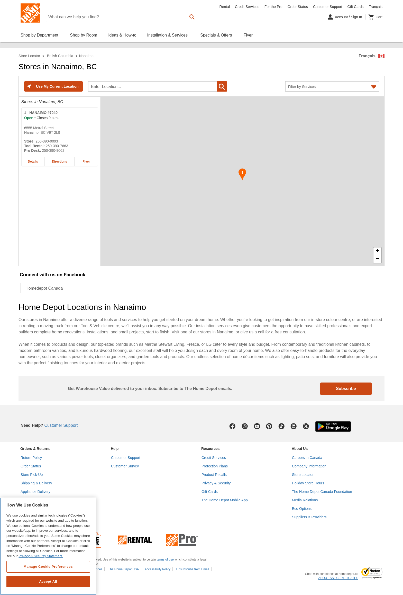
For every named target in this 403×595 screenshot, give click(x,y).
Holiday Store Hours (308, 483)
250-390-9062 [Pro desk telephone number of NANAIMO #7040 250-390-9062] (53, 150)
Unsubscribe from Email (192, 569)
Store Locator (29, 56)
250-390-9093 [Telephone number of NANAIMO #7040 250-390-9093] (46, 141)
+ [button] (377, 251)
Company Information (309, 466)
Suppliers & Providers (309, 517)
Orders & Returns (35, 449)
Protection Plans (215, 466)
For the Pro (273, 7)
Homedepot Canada (44, 288)
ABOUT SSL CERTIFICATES (338, 578)
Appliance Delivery (35, 492)
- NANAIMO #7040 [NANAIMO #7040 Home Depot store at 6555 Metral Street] (41, 113)
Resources (210, 449)
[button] (192, 17)
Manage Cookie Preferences (48, 567)
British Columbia (60, 56)
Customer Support (327, 7)
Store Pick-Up (32, 475)
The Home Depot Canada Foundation (322, 492)
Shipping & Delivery (36, 483)
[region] (48, 546)
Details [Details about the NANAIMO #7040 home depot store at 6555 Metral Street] (33, 161)
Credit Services (247, 7)
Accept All (48, 581)
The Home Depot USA (123, 569)
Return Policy (31, 458)
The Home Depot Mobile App (225, 500)
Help (114, 449)
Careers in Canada (307, 458)
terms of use (165, 559)
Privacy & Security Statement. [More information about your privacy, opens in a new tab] (41, 556)
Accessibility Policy (158, 569)
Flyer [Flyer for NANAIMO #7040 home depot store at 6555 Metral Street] (86, 161)
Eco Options (302, 509)
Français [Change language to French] (375, 7)
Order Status (298, 7)
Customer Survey (125, 466)
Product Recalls (214, 475)
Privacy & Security (216, 483)
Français (367, 56)
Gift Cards (355, 7)
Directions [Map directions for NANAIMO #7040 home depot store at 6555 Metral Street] (59, 161)
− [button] (377, 259)
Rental (224, 7)
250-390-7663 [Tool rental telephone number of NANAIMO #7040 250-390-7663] (57, 146)
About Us (300, 449)
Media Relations (305, 500)
